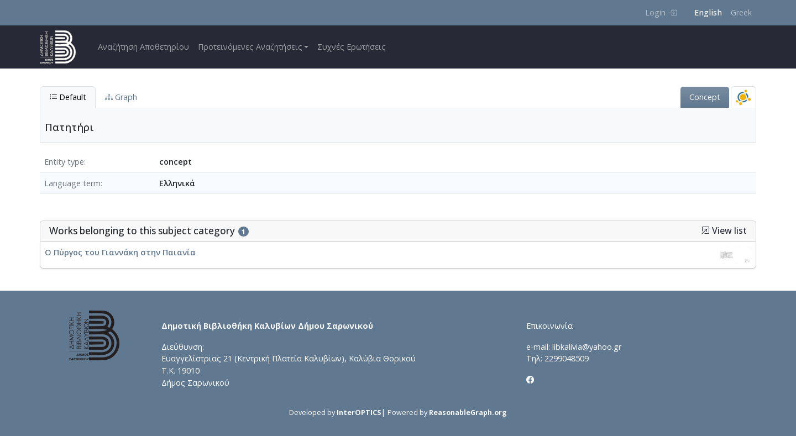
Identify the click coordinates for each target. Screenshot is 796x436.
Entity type (64, 161)
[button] (705, 230)
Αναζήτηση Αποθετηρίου (143, 46)
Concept (704, 97)
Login (661, 12)
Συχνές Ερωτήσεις (351, 46)
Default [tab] (67, 97)
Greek (741, 12)
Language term (72, 183)
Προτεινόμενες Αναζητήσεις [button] (250, 46)
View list (724, 230)
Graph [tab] (121, 97)
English (708, 12)
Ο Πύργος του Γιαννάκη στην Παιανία (120, 252)
